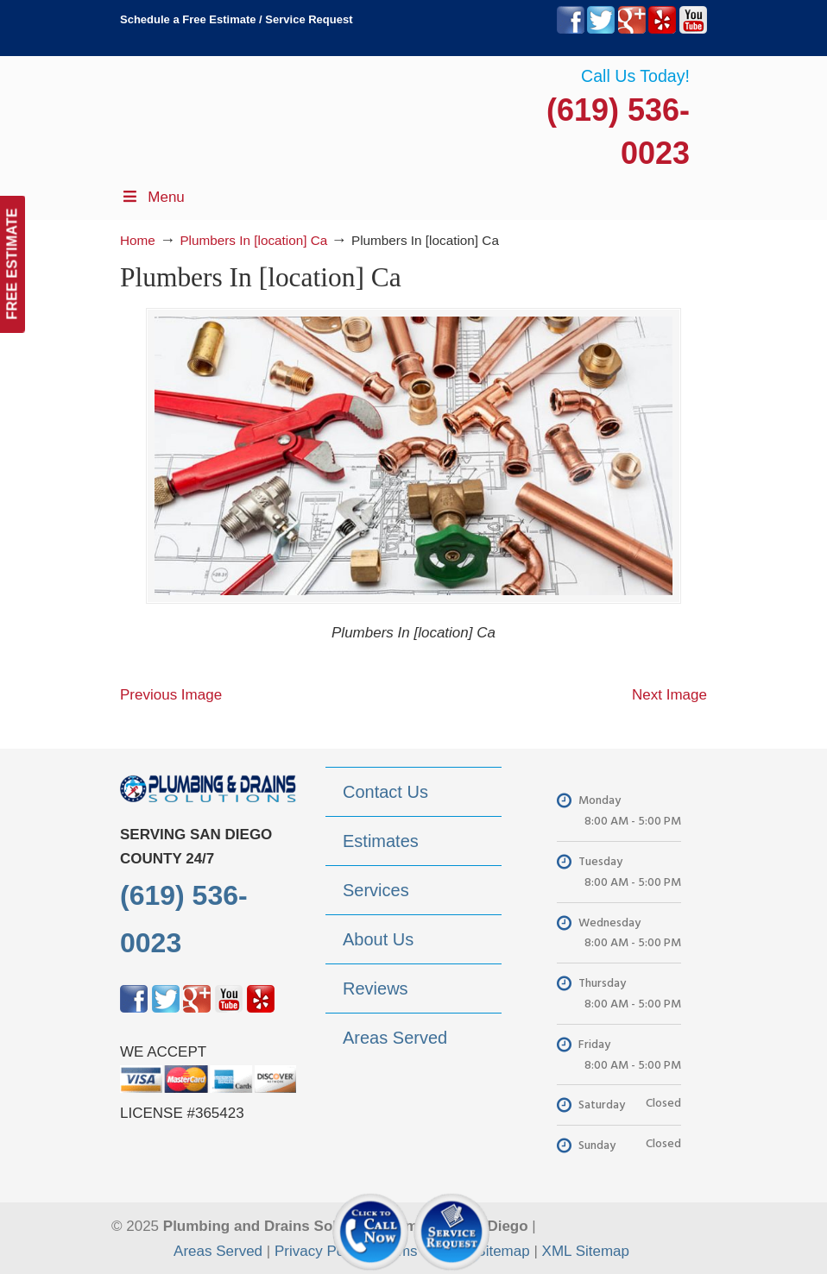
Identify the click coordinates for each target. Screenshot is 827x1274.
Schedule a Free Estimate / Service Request (236, 19)
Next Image (669, 695)
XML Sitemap (585, 1251)
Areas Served (218, 1251)
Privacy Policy (320, 1251)
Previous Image (171, 695)
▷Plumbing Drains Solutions (621, 112)
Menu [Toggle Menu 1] (152, 197)
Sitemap (502, 1251)
